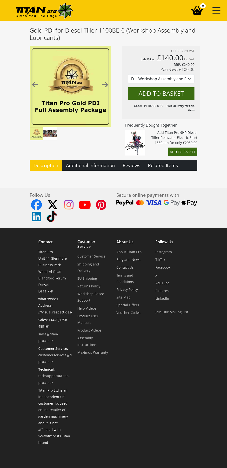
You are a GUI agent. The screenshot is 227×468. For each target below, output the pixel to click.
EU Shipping (87, 278)
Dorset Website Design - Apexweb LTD (130, 454)
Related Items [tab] (163, 165)
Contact (45, 241)
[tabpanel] (113, 174)
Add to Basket (183, 151)
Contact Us (125, 267)
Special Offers (127, 305)
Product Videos (89, 330)
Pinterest (162, 290)
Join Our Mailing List (171, 312)
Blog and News (128, 259)
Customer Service (86, 244)
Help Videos (86, 308)
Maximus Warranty (92, 352)
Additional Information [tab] (90, 165)
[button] (216, 10)
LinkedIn (162, 298)
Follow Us (164, 241)
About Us (125, 241)
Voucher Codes (128, 312)
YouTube (162, 283)
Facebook (162, 267)
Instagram (163, 252)
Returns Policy (88, 286)
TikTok (160, 259)
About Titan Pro (128, 252)
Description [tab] (45, 165)
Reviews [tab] (131, 165)
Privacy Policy (127, 289)
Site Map (123, 297)
